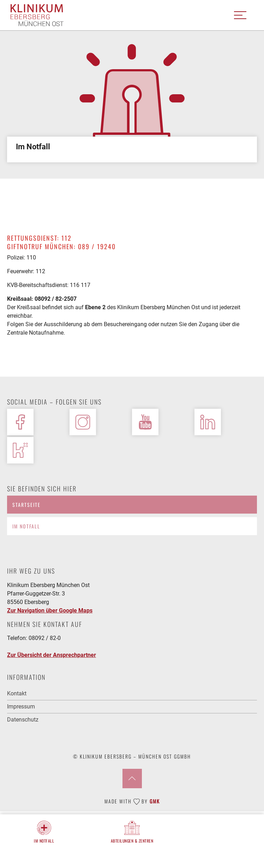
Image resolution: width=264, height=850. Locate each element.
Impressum (21, 706)
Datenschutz (22, 719)
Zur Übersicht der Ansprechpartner (51, 655)
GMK (155, 801)
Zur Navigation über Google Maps (49, 610)
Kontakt (16, 693)
